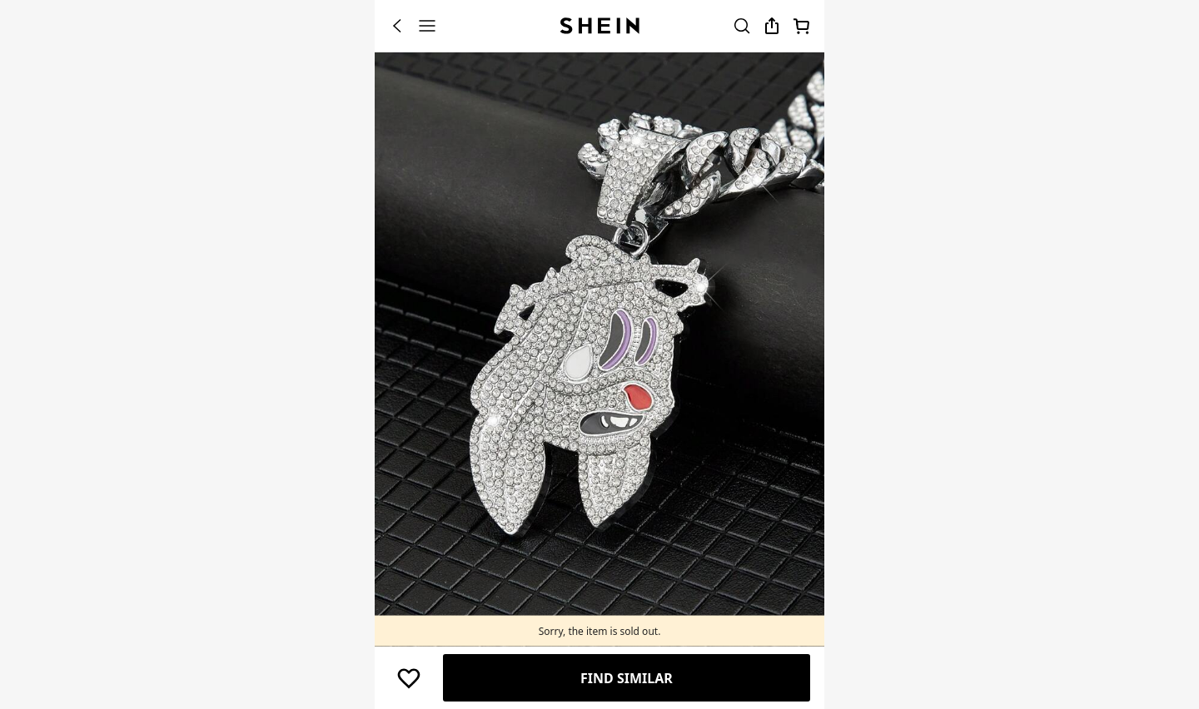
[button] (409, 678)
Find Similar (626, 678)
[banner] (599, 352)
